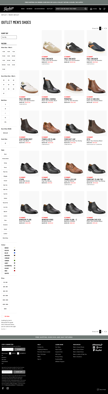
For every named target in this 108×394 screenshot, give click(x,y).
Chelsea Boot (5, 158)
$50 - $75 (5, 291)
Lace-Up (5, 207)
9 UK (4, 60)
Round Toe (5, 202)
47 (3, 93)
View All (95, 28)
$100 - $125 (5, 300)
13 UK (3, 69)
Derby (5, 163)
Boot (5, 154)
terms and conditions (10, 384)
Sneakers (5, 224)
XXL (5, 122)
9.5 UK (8, 60)
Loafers (5, 216)
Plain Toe (5, 171)
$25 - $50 (5, 286)
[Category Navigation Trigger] (104, 8)
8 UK (9, 56)
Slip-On (5, 211)
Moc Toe (5, 185)
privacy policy (20, 384)
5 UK (4, 51)
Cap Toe (5, 193)
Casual (5, 180)
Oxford (5, 198)
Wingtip (5, 176)
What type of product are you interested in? (5, 358)
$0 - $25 (5, 282)
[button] (23, 9)
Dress (5, 167)
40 (13, 80)
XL (5, 117)
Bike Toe (5, 189)
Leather (5, 233)
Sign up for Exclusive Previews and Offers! (11, 346)
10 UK (13, 60)
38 (3, 80)
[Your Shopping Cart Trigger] (100, 9)
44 (3, 89)
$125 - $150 (5, 304)
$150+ (5, 308)
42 (8, 84)
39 (8, 80)
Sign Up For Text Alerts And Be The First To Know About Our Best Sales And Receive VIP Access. (13, 368)
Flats (5, 220)
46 (13, 89)
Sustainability (58, 359)
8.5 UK (13, 56)
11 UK (8, 64)
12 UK (13, 64)
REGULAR (5, 133)
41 (3, 84)
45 (8, 89)
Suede (5, 229)
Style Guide (58, 349)
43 (13, 84)
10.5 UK (3, 64)
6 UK (9, 51)
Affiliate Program (59, 361)
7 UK (13, 51)
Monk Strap (5, 238)
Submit (20, 349)
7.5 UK (3, 56)
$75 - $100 (5, 295)
